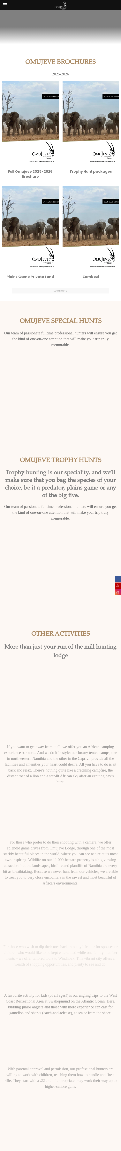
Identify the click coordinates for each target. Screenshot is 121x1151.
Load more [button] (60, 291)
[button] (30, 131)
